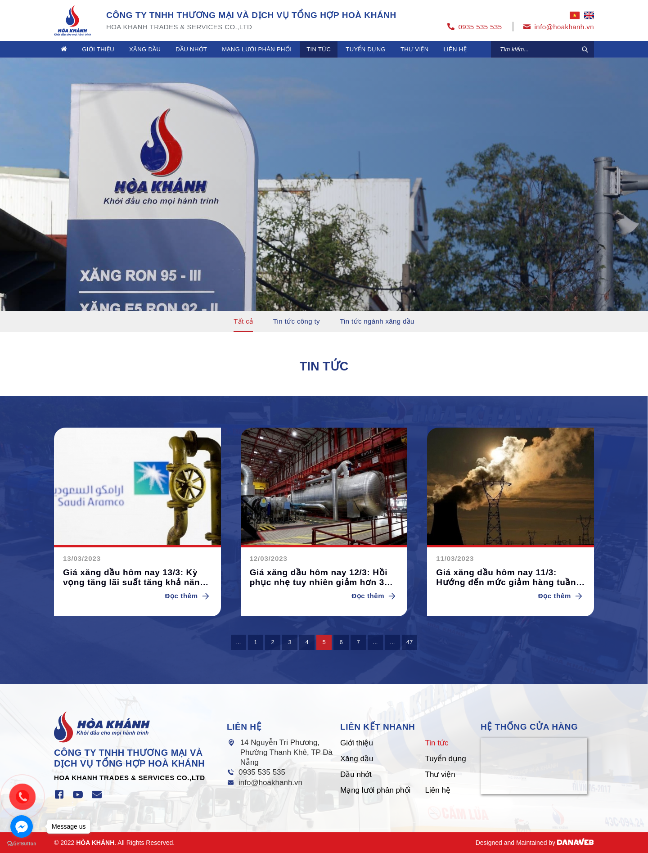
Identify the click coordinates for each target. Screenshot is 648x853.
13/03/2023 (82, 558)
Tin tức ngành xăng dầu (377, 321)
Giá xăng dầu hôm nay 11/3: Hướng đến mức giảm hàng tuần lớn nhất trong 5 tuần (506, 578)
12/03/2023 (269, 558)
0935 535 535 (261, 772)
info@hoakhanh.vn (270, 782)
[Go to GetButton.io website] (21, 844)
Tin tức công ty (296, 321)
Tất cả (243, 321)
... (238, 642)
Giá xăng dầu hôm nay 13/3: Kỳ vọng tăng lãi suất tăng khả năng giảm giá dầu (134, 578)
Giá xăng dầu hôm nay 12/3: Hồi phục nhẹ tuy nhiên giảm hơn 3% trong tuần (321, 578)
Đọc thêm (188, 596)
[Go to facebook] (21, 826)
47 (409, 642)
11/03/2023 (455, 558)
